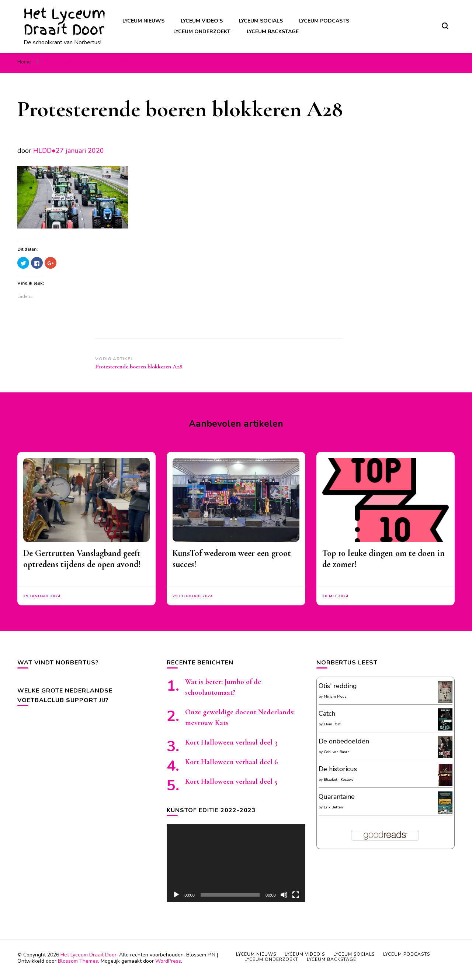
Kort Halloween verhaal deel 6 (231, 761)
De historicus (338, 768)
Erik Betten (333, 807)
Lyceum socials (261, 20)
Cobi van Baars (336, 752)
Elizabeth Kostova (339, 779)
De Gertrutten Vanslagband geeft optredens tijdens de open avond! (82, 559)
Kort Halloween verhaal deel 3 (231, 742)
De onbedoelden (344, 741)
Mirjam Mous (335, 696)
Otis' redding (338, 685)
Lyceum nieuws (143, 20)
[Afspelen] (176, 894)
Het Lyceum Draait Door (65, 21)
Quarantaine (337, 796)
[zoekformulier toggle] (445, 26)
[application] (236, 863)
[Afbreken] (284, 894)
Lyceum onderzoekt (201, 31)
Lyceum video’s (202, 20)
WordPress (168, 961)
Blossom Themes (78, 961)
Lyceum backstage (273, 31)
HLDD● (44, 150)
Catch (327, 713)
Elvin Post (332, 724)
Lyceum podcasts (324, 20)
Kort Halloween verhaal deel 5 (231, 781)
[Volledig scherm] (295, 894)
